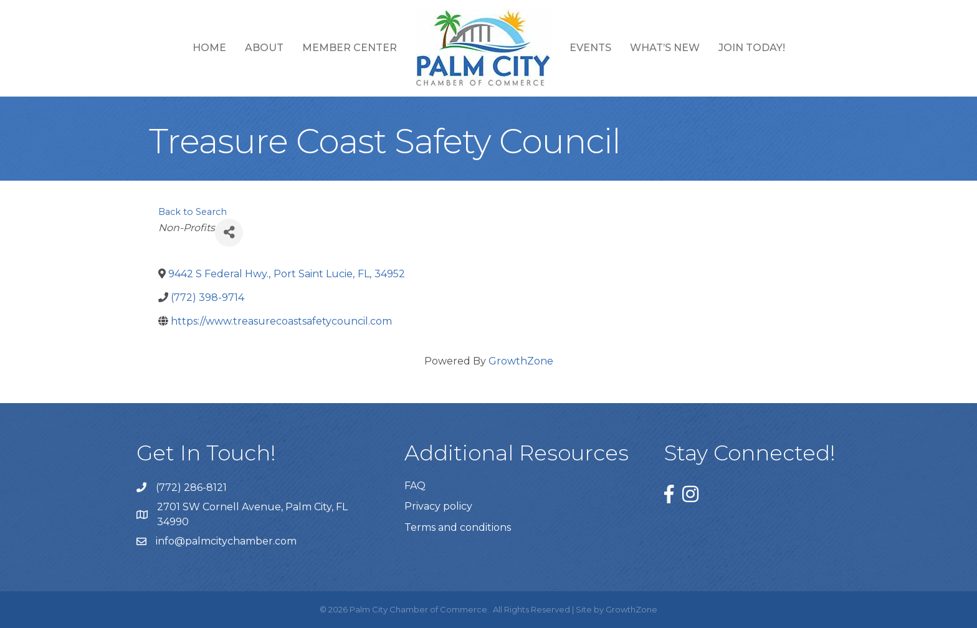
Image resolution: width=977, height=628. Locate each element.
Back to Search (192, 211)
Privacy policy (438, 506)
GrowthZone (520, 361)
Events (590, 48)
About (264, 48)
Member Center (349, 48)
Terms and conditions (457, 527)
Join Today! (751, 48)
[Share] (229, 233)
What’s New (665, 48)
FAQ (415, 486)
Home (209, 48)
